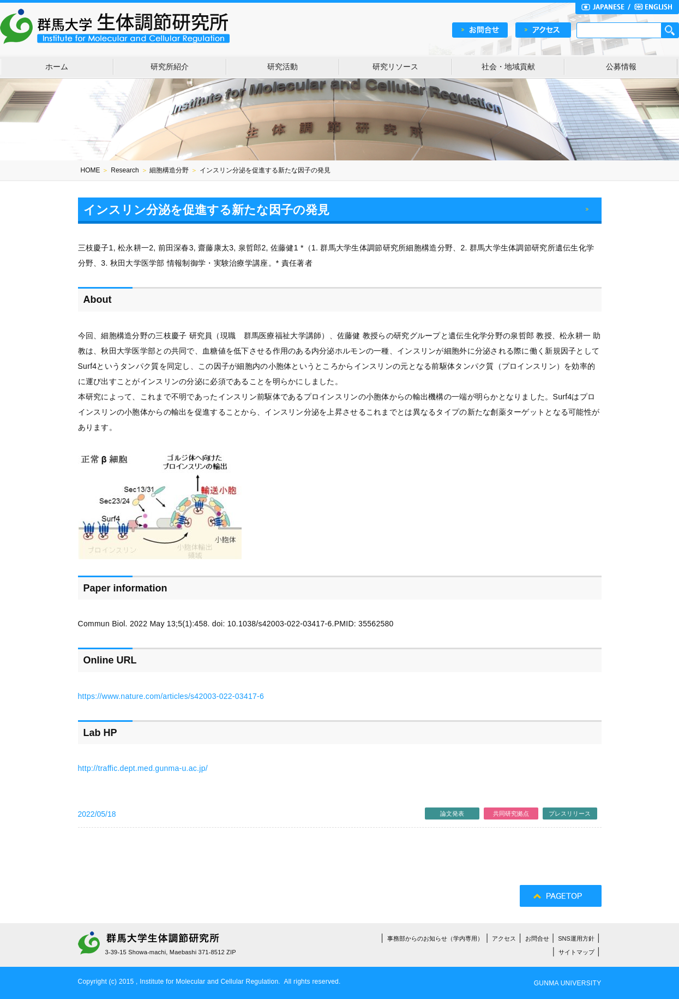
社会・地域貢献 (508, 66)
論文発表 (452, 813)
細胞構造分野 (169, 170)
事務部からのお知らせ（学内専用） (435, 938)
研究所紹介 (170, 66)
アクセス (504, 938)
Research (125, 170)
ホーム (56, 66)
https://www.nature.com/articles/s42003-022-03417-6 (171, 696)
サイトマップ (576, 952)
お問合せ (537, 938)
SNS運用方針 (576, 938)
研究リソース (395, 66)
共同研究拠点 (511, 813)
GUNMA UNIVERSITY (568, 983)
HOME (90, 170)
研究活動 (282, 66)
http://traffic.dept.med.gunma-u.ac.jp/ (143, 768)
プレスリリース (570, 813)
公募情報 (621, 66)
